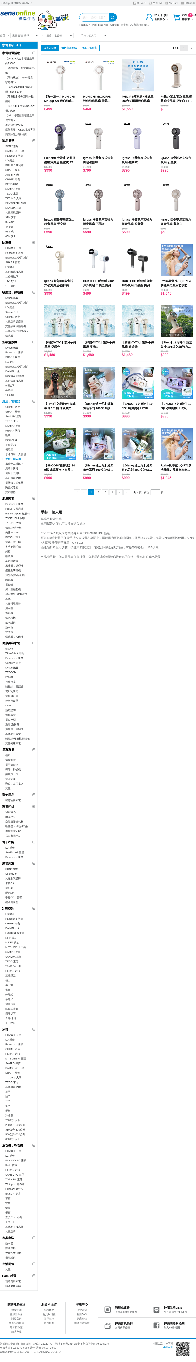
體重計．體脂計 (14, 686)
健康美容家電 (11, 643)
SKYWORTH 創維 (15, 203)
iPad (94, 24)
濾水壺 (9, 608)
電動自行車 (11, 696)
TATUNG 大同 (13, 198)
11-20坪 (9, 395)
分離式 (9, 994)
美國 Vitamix (12, 532)
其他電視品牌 (13, 212)
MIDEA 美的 (12, 942)
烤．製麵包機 (13, 589)
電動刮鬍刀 (11, 691)
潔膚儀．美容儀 (14, 729)
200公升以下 (12, 1120)
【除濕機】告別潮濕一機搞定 (19, 99)
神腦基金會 (16, 1314)
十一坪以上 (11, 1023)
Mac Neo (103, 24)
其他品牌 (10, 1231)
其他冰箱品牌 (13, 1087)
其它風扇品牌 (13, 478)
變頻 (7, 1110)
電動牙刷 (10, 719)
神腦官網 (16, 1309)
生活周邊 (8, 1264)
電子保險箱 (11, 764)
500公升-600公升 (15, 1134)
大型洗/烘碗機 (13, 1252)
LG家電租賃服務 (139, 24)
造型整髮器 (11, 700)
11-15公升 (11, 281)
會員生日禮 (49, 1314)
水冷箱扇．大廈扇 (15, 454)
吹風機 (9, 677)
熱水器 (9, 1243)
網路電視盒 (11, 902)
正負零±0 (10, 444)
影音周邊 (8, 863)
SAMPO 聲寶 (13, 188)
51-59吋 (9, 231)
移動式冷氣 (11, 1008)
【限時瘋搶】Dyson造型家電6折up (19, 80)
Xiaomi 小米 (12, 174)
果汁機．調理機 (14, 565)
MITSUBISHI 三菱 (15, 947)
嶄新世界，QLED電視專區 (20, 129)
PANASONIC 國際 (15, 1160)
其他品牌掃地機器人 (16, 331)
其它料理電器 (13, 603)
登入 (156, 15)
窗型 (7, 989)
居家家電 (8, 749)
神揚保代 (27, 3)
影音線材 (10, 892)
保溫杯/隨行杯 (13, 527)
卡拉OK (9, 883)
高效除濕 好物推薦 (16, 134)
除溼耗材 (10, 816)
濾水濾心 (10, 812)
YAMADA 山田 (13, 966)
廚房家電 (8, 498)
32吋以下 (10, 217)
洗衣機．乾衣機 (12, 1145)
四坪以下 (10, 1013)
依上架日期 (49, 47)
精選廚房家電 (13, 1281)
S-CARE (139, 3)
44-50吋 (9, 226)
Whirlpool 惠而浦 (14, 1184)
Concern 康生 (13, 662)
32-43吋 (9, 222)
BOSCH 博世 (12, 537)
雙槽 (7, 1203)
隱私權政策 (16, 1327)
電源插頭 (10, 778)
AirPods (114, 24)
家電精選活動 (11, 53)
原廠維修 (82, 1318)
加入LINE (156, 3)
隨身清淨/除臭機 (14, 376)
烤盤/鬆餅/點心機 (15, 575)
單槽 (7, 1198)
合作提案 (49, 1323)
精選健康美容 (13, 1286)
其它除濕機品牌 (14, 271)
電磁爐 (9, 584)
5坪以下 (9, 385)
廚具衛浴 (8, 1238)
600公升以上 (12, 1139)
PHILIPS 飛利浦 (14, 165)
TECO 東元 (11, 193)
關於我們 (16, 1318)
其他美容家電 (13, 733)
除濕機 (6, 242)
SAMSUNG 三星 (14, 150)
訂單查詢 (49, 1318)
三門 (7, 1101)
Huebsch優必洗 (14, 1188)
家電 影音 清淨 (20, 35)
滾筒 (7, 1207)
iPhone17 (84, 24)
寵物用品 (8, 794)
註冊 (166, 15)
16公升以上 (11, 286)
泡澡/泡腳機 (12, 724)
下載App (5, 3)
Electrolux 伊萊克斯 (16, 257)
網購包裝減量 (82, 1323)
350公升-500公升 (15, 1129)
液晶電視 (8, 140)
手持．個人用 (88, 35)
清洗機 (9, 335)
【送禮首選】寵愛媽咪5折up (20, 70)
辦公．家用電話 (14, 783)
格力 (7, 980)
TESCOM (10, 672)
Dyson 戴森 (11, 297)
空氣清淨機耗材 (14, 821)
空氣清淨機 (9, 342)
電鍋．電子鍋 (13, 541)
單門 (7, 1091)
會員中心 (161, 19)
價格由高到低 (69, 47)
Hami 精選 (9, 1275)
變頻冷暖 (10, 1004)
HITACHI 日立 (13, 248)
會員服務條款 (16, 1323)
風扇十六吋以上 (14, 473)
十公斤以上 (11, 1222)
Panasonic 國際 (14, 155)
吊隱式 (9, 999)
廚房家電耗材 (13, 831)
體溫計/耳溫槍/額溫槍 (17, 738)
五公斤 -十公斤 (13, 1217)
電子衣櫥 (8, 842)
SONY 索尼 (11, 146)
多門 (7, 1105)
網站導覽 (16, 1331)
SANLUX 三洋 (13, 207)
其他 (7, 598)
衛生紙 (124, 24)
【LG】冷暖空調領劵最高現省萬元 (19, 118)
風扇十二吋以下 (14, 463)
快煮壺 (9, 632)
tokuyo (9, 648)
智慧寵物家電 (13, 800)
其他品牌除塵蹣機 (15, 326)
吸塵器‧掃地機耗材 (16, 826)
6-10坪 (9, 390)
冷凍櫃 (9, 1115)
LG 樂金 (10, 160)
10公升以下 (11, 276)
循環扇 (9, 449)
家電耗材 (8, 806)
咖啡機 (9, 579)
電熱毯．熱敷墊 (14, 482)
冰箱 (5, 1029)
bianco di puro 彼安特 (17, 513)
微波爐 (9, 556)
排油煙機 (10, 1248)
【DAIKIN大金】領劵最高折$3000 (19, 61)
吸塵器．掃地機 (12, 292)
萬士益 (9, 985)
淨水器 (9, 613)
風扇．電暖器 (54, 35)
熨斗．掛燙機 (13, 769)
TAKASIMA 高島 (14, 653)
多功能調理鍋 (13, 546)
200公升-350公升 (15, 1124)
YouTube (171, 3)
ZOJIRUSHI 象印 (15, 518)
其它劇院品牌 (13, 878)
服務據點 (16, 3)
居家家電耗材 (13, 835)
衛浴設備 (10, 1257)
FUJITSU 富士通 (14, 932)
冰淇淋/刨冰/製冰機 (16, 594)
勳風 (7, 435)
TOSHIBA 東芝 (13, 1179)
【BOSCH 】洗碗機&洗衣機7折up (20, 108)
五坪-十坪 (10, 1018)
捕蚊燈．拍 (11, 774)
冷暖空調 (8, 908)
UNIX (8, 705)
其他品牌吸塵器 (14, 321)
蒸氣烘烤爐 (11, 560)
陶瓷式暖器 (11, 487)
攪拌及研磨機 (13, 570)
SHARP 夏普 (12, 169)
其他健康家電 (13, 743)
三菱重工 (10, 975)
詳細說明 (168, 1347)
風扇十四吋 (11, 468)
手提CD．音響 (13, 897)
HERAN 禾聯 (12, 430)
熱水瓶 (9, 627)
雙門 (7, 1096)
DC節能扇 (11, 440)
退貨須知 (82, 1309)
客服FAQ (82, 1314)
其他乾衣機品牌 (14, 1226)
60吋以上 (10, 236)
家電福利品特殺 (14, 124)
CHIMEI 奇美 (12, 179)
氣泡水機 (10, 617)
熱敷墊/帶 (10, 710)
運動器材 (10, 714)
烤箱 (7, 551)
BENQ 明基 (11, 184)
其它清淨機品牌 (14, 380)
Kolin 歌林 (11, 937)
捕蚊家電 (10, 760)
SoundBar (11, 873)
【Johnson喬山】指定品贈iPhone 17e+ (19, 89)
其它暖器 (10, 492)
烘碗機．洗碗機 (14, 636)
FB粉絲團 (188, 3)
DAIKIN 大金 (12, 371)
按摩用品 (10, 681)
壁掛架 (9, 887)
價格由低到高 (89, 47)
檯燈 (7, 755)
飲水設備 (10, 622)
